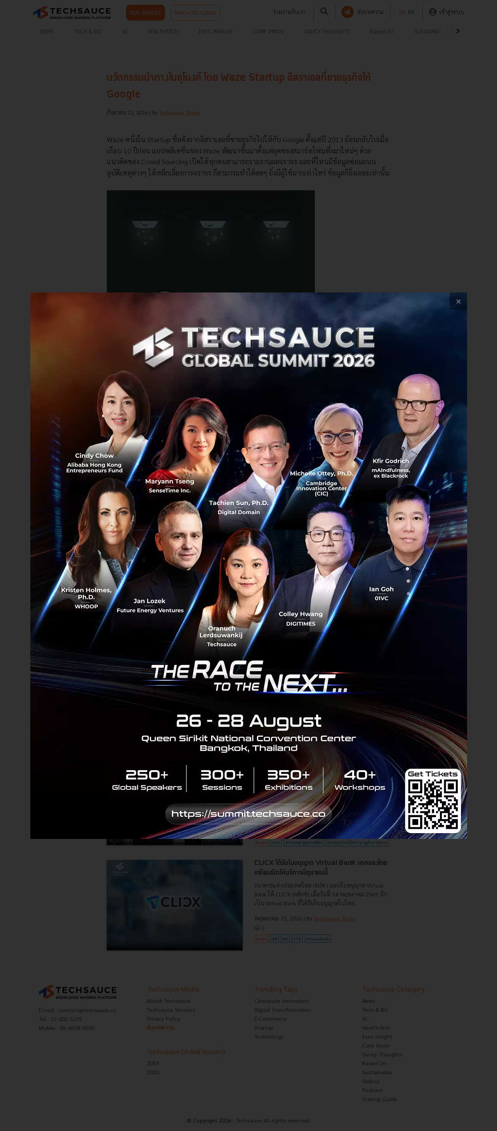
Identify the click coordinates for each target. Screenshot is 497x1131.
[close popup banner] (458, 301)
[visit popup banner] (248, 565)
